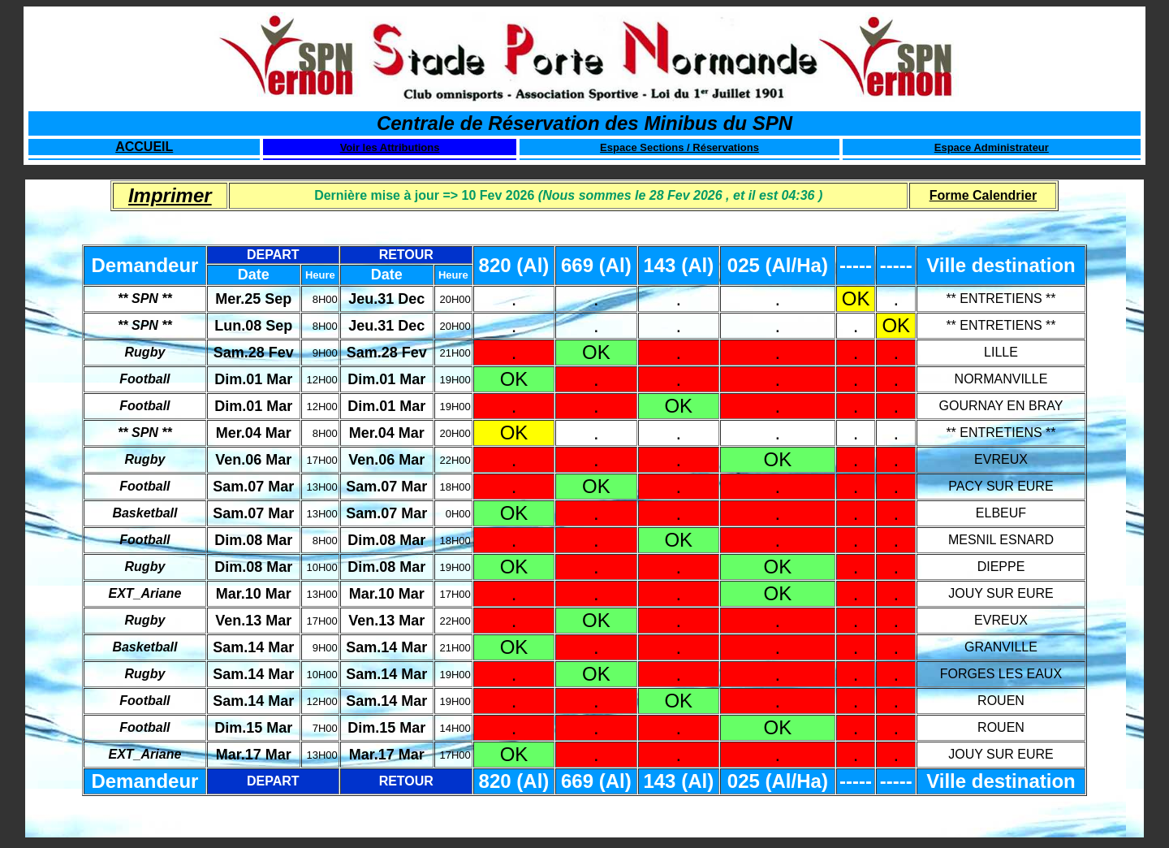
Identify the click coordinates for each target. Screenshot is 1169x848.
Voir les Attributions (390, 147)
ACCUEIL (144, 147)
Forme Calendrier (983, 195)
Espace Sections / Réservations (679, 147)
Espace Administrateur (991, 147)
